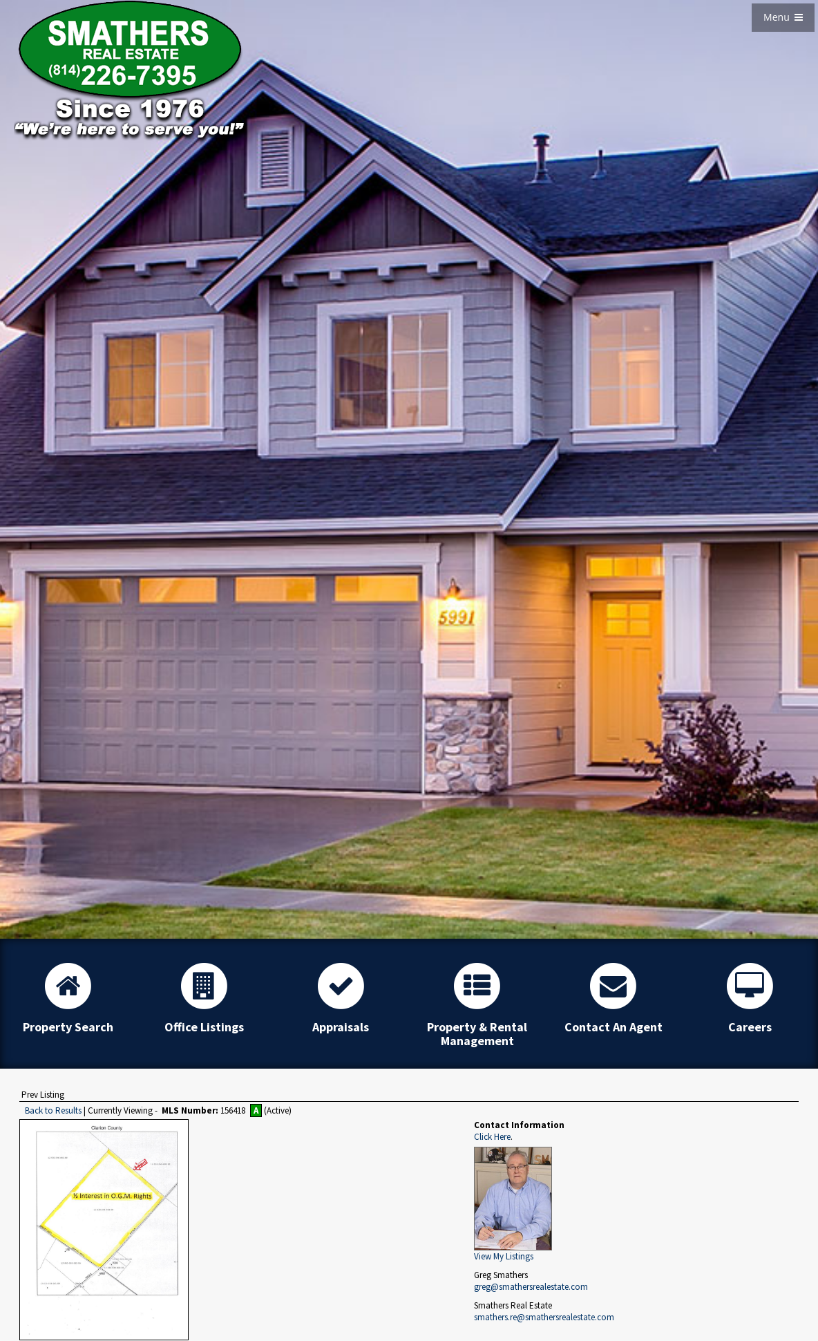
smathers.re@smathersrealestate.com (544, 1317)
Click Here (492, 1137)
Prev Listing (42, 1094)
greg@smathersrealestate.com (531, 1287)
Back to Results (53, 1110)
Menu (783, 17)
